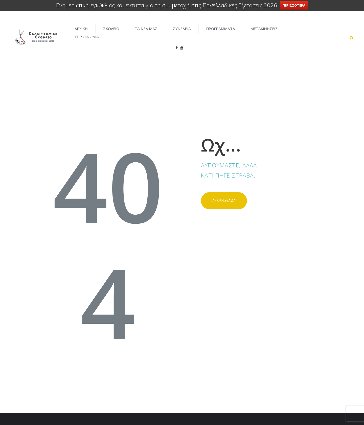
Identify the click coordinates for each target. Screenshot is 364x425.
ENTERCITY (268, 409)
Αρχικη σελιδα (224, 182)
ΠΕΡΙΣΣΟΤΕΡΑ (294, 5)
